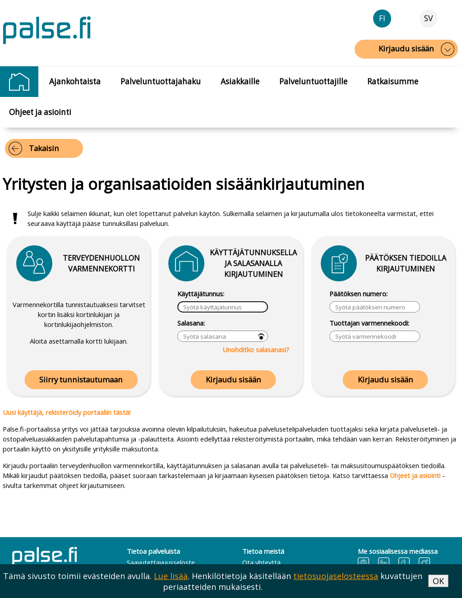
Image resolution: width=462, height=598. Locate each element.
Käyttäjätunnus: (200, 293)
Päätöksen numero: (358, 293)
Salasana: (191, 322)
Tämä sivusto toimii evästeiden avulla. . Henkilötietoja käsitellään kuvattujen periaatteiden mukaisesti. (212, 581)
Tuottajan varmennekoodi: (369, 322)
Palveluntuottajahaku (160, 81)
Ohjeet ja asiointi (40, 112)
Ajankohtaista (75, 81)
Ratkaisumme (392, 81)
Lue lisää (171, 575)
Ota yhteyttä (261, 562)
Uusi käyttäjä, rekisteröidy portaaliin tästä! (66, 412)
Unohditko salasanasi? (255, 349)
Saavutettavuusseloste (161, 562)
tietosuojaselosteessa (335, 575)
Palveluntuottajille (313, 81)
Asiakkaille (240, 81)
